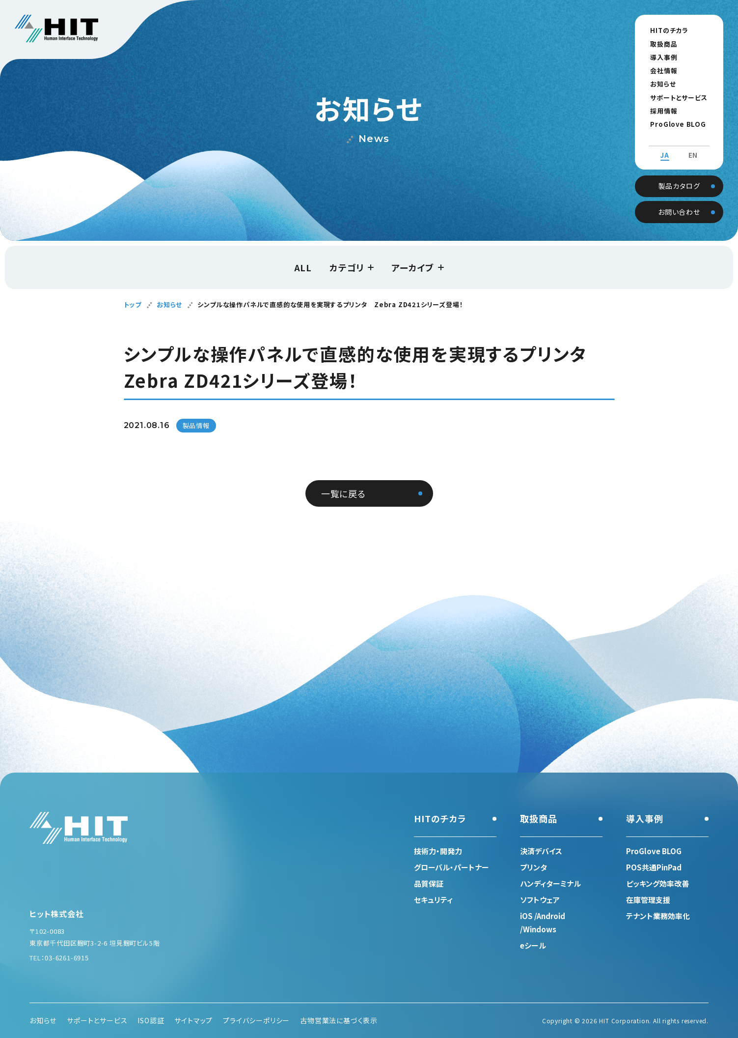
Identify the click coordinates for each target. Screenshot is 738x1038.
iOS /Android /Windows (542, 922)
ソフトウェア (540, 899)
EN (693, 146)
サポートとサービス (674, 97)
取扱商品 (659, 44)
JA (664, 146)
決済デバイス (541, 851)
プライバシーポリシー (256, 1020)
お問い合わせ (679, 202)
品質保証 (428, 883)
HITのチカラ (665, 30)
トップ (132, 304)
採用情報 (659, 110)
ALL (303, 267)
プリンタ (533, 867)
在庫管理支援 (648, 899)
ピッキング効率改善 (657, 883)
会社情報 (659, 70)
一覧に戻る (343, 493)
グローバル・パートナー (451, 867)
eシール (533, 945)
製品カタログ (679, 176)
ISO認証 (150, 1020)
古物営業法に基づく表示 (339, 1020)
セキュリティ (433, 899)
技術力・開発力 (438, 851)
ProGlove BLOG (674, 124)
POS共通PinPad (654, 867)
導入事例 (659, 57)
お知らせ (659, 83)
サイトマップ (193, 1020)
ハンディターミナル (550, 883)
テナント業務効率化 (658, 916)
